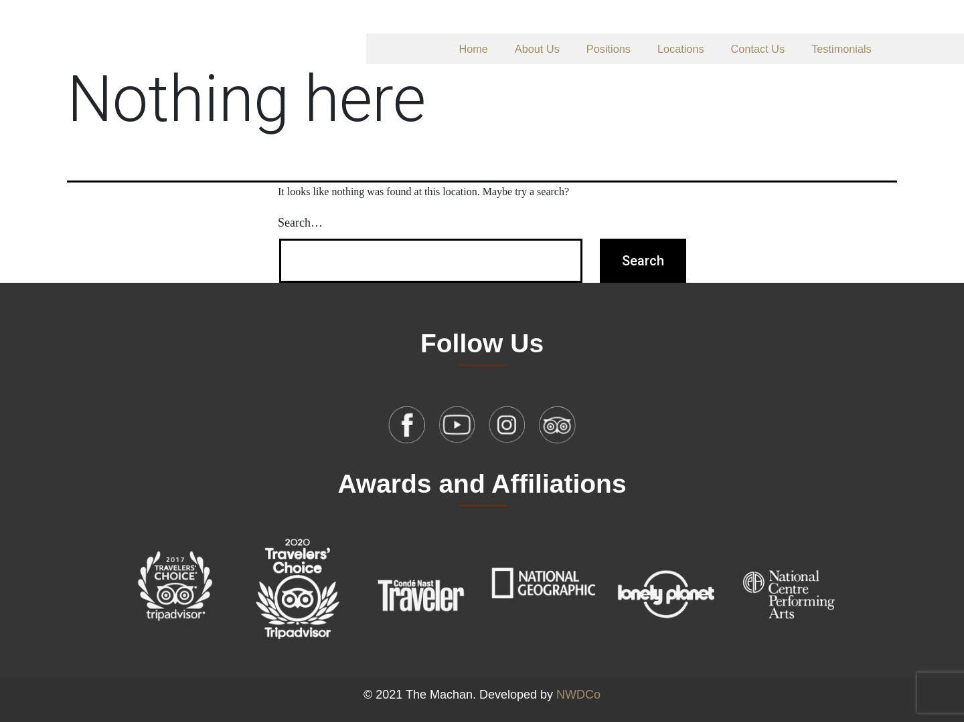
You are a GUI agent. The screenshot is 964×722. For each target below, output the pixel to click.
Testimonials (841, 49)
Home (473, 49)
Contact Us (758, 49)
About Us (537, 49)
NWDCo (578, 694)
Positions (608, 49)
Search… (300, 222)
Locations (680, 49)
